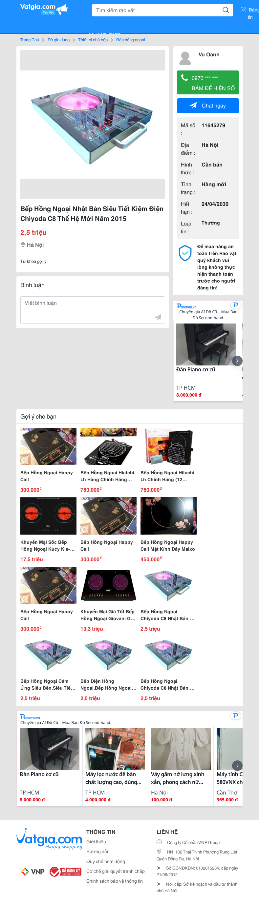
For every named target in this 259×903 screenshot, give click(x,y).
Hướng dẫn (98, 851)
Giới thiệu (96, 841)
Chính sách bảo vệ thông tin (114, 880)
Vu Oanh (209, 54)
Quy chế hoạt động (105, 861)
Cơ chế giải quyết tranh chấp (115, 871)
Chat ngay (208, 105)
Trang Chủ (29, 39)
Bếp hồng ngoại (130, 39)
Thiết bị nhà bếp (93, 39)
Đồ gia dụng (59, 39)
